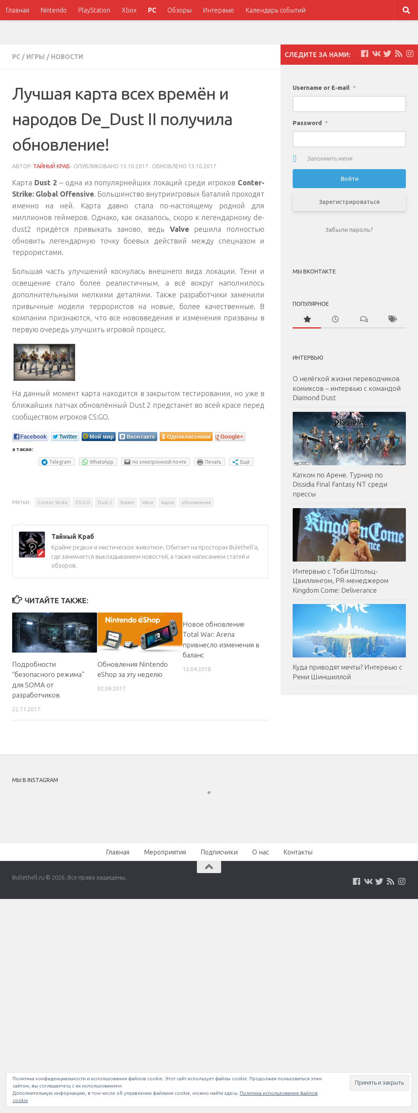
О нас (260, 852)
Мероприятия (165, 852)
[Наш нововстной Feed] (399, 54)
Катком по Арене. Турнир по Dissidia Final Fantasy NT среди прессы (340, 484)
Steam (127, 502)
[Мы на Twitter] (387, 54)
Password (310, 122)
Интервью (218, 10)
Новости (67, 56)
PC (152, 10)
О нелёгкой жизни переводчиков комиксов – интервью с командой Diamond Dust (347, 388)
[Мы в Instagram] (410, 54)
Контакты (297, 852)
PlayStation (94, 10)
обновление (196, 502)
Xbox (129, 10)
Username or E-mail (324, 87)
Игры (35, 56)
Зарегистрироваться (349, 201)
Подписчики (219, 852)
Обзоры (179, 10)
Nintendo (53, 10)
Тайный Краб (51, 166)
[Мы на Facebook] (365, 54)
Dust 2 (105, 502)
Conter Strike (53, 502)
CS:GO (83, 502)
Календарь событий (275, 10)
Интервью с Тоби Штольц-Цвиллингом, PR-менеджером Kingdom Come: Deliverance (340, 580)
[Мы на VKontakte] (376, 54)
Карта (167, 502)
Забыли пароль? (349, 229)
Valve (148, 502)
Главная (17, 10)
